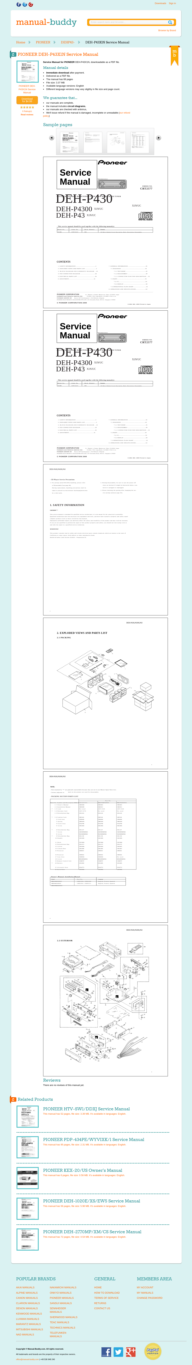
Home (20, 42)
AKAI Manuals (25, 1287)
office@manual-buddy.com (27, 1359)
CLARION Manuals (28, 1303)
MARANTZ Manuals (28, 1324)
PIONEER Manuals (62, 1297)
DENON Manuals (27, 1308)
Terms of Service (106, 1297)
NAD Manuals (25, 1334)
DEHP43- (68, 42)
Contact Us (102, 1308)
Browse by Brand (167, 30)
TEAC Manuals (59, 1322)
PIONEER (43, 42)
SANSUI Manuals (61, 1303)
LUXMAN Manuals (27, 1319)
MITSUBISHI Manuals (29, 1329)
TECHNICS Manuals (62, 1327)
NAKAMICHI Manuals (63, 1287)
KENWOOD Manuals (29, 1313)
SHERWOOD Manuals (63, 1317)
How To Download (107, 1292)
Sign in (172, 3)
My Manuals (145, 1292)
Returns (100, 1303)
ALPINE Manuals (27, 1292)
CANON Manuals (27, 1297)
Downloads (160, 3)
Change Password (150, 1297)
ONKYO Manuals (61, 1292)
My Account (145, 1287)
